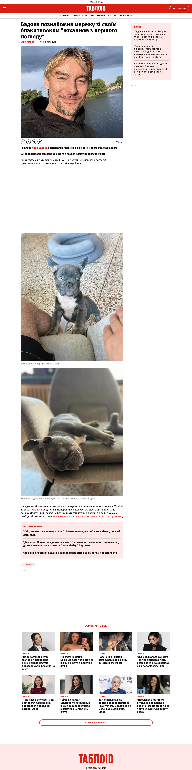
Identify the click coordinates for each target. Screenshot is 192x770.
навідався (36, 509)
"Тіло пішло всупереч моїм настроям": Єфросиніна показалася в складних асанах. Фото (38, 704)
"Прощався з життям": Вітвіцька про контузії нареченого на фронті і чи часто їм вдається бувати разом (153, 705)
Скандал (75, 16)
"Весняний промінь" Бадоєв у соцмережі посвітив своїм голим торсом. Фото (70, 552)
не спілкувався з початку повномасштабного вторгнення (87, 516)
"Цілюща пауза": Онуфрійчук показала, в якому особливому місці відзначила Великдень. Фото (75, 705)
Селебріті (64, 16)
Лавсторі (101, 16)
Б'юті (91, 16)
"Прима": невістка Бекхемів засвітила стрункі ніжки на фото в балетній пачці (76, 661)
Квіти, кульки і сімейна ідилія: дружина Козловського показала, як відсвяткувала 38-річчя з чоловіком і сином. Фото (151, 69)
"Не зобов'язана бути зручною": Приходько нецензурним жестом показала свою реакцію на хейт (38, 663)
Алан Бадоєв (39, 147)
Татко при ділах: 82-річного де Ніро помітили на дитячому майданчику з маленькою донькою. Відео (115, 705)
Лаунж (138, 27)
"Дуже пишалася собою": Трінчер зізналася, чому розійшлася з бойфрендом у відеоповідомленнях (153, 661)
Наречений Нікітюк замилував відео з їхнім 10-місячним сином (113, 660)
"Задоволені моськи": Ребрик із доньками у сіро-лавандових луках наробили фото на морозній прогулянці (151, 35)
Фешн (84, 16)
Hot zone (111, 16)
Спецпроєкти (125, 16)
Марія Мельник (28, 42)
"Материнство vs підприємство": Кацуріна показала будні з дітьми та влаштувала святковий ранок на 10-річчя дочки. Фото (150, 52)
